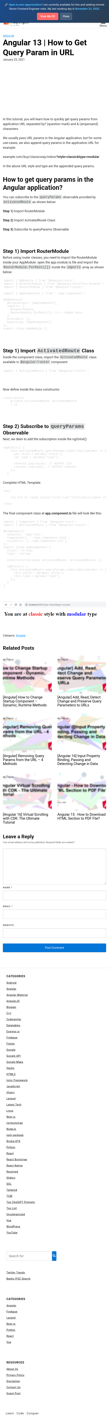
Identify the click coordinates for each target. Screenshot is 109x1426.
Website (8, 925)
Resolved (12, 1172)
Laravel (11, 1098)
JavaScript (13, 1086)
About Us (12, 1369)
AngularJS (13, 1001)
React (10, 1153)
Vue (8, 1220)
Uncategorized (15, 1214)
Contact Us (13, 1387)
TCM (9, 1196)
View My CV (47, 16)
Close (66, 16)
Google (10, 1050)
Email (8, 906)
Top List (11, 1208)
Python (10, 1147)
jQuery (10, 1092)
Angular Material (17, 995)
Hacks (10, 1068)
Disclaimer (13, 1381)
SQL (8, 1184)
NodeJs (11, 1129)
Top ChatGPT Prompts (20, 1202)
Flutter (10, 1044)
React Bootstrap (16, 1159)
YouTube (11, 1233)
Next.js (10, 1117)
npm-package (15, 1135)
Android (11, 983)
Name (7, 888)
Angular (8, 35)
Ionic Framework (17, 1080)
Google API (13, 1056)
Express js (13, 1031)
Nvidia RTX (13, 1141)
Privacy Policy (15, 1375)
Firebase (11, 1038)
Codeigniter (13, 1019)
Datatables (13, 1025)
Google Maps (14, 1062)
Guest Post (13, 1393)
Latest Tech (13, 1105)
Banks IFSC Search (18, 1279)
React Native (14, 1165)
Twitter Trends (15, 1272)
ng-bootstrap (14, 1123)
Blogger (11, 1007)
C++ (8, 1013)
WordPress (13, 1226)
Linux (9, 1111)
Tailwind (11, 1190)
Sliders (10, 1178)
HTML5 (11, 1074)
